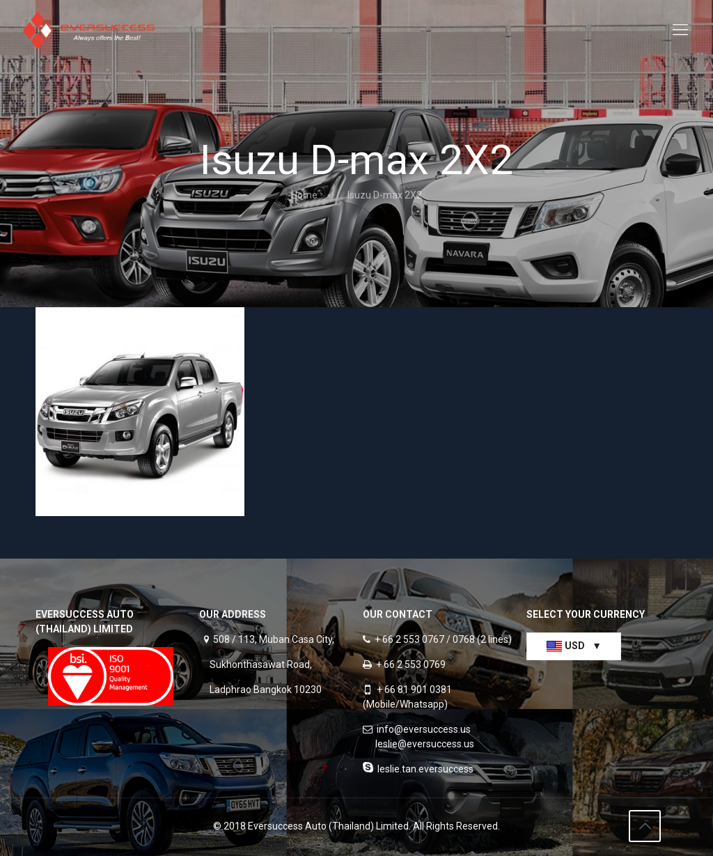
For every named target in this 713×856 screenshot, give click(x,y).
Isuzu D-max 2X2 (384, 195)
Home (304, 195)
